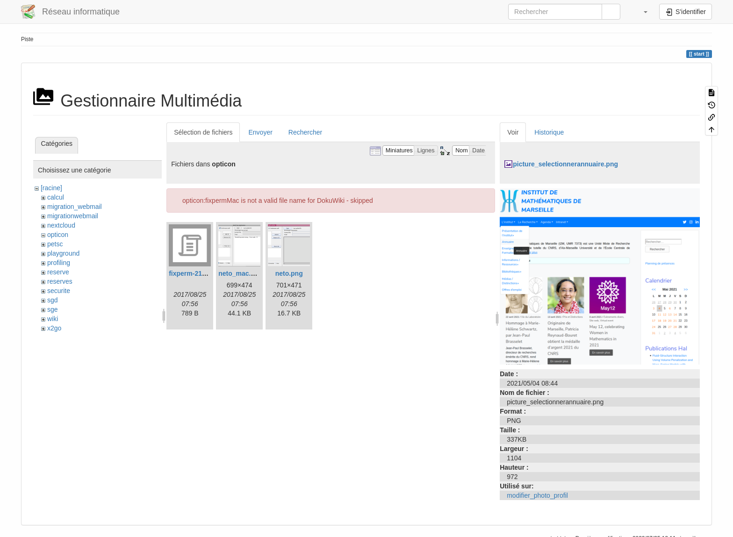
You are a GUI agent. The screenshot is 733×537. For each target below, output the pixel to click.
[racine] (51, 188)
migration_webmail (74, 206)
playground (63, 253)
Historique (549, 132)
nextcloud (61, 225)
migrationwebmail (72, 216)
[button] (640, 11)
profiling (58, 262)
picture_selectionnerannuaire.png (565, 164)
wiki (52, 318)
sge (52, 309)
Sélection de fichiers (203, 132)
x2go (54, 328)
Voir (512, 132)
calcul (55, 197)
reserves (59, 281)
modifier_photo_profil (537, 495)
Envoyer (260, 132)
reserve (58, 272)
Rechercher (305, 132)
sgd (52, 300)
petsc (55, 244)
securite (58, 290)
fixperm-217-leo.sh (198, 273)
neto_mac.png (240, 273)
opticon (57, 234)
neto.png (289, 273)
